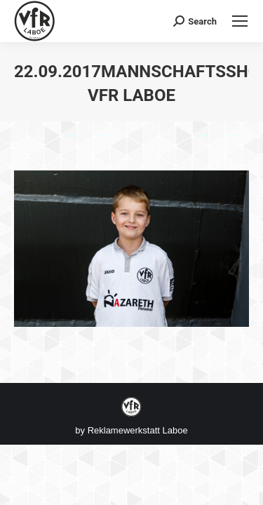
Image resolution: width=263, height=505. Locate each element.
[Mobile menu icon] (240, 21)
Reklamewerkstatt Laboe (138, 430)
